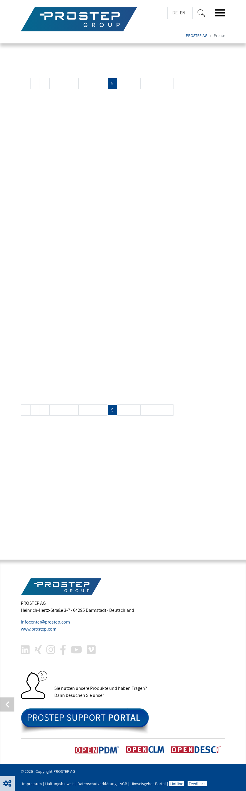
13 (158, 83)
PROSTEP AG (197, 35)
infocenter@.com (45, 622)
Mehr (31, 119)
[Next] (168, 83)
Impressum (32, 783)
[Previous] (26, 83)
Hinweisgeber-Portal (148, 783)
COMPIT (36, 273)
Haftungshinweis (59, 783)
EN (182, 13)
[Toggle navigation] (220, 13)
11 (135, 83)
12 (146, 83)
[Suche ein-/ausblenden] (201, 13)
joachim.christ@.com (63, 537)
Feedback (197, 783)
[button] (7, 783)
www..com (38, 629)
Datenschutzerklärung (97, 783)
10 (123, 83)
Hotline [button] (176, 783)
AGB (123, 783)
